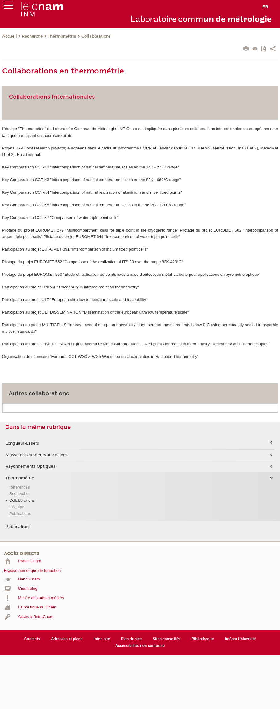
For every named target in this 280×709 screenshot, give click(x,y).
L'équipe (16, 507)
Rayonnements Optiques (30, 466)
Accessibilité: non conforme (140, 646)
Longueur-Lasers (22, 443)
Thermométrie (62, 36)
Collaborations (96, 36)
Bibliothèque (202, 639)
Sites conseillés (166, 639)
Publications (20, 513)
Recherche (32, 36)
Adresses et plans (67, 639)
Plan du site (131, 639)
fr (265, 6)
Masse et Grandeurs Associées (37, 455)
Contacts (32, 639)
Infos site (102, 639)
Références (19, 487)
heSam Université (240, 639)
